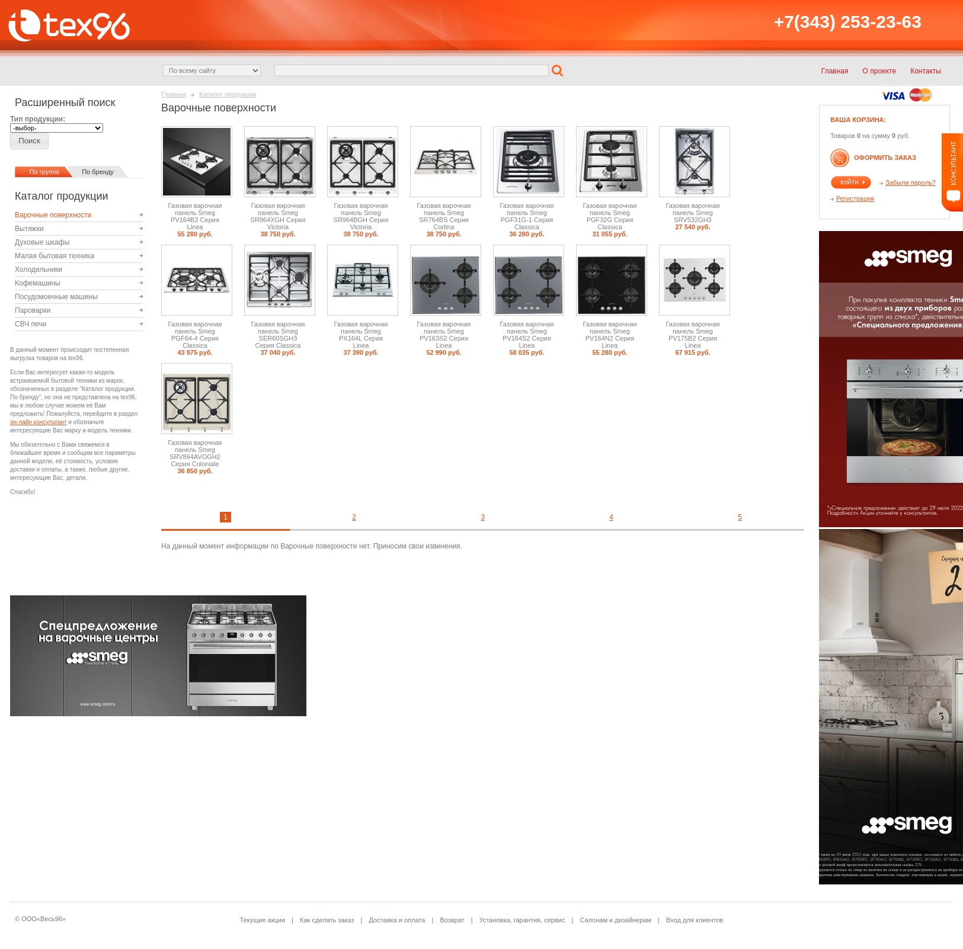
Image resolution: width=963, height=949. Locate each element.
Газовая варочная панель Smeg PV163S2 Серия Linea (444, 334)
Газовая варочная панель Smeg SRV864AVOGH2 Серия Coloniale (195, 453)
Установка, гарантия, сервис (522, 920)
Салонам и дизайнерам (615, 920)
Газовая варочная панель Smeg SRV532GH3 (693, 212)
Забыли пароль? (910, 182)
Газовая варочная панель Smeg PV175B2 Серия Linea (693, 334)
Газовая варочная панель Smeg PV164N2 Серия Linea (610, 334)
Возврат (452, 920)
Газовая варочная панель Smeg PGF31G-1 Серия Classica (527, 216)
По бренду (98, 171)
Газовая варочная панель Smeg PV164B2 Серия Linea (195, 216)
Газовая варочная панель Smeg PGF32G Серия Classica (610, 216)
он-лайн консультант (38, 422)
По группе (45, 171)
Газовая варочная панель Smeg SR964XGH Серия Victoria (278, 216)
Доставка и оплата (397, 920)
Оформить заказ (885, 157)
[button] (559, 70)
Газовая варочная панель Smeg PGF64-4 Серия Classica (195, 334)
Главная (173, 94)
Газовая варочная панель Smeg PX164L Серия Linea (361, 334)
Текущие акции (263, 920)
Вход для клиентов (694, 920)
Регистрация (855, 198)
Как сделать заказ (327, 920)
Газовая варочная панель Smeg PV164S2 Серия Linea (527, 334)
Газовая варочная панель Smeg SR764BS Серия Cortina (444, 216)
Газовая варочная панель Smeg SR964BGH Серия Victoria (361, 216)
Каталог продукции (227, 94)
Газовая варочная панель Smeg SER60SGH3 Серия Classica (278, 334)
